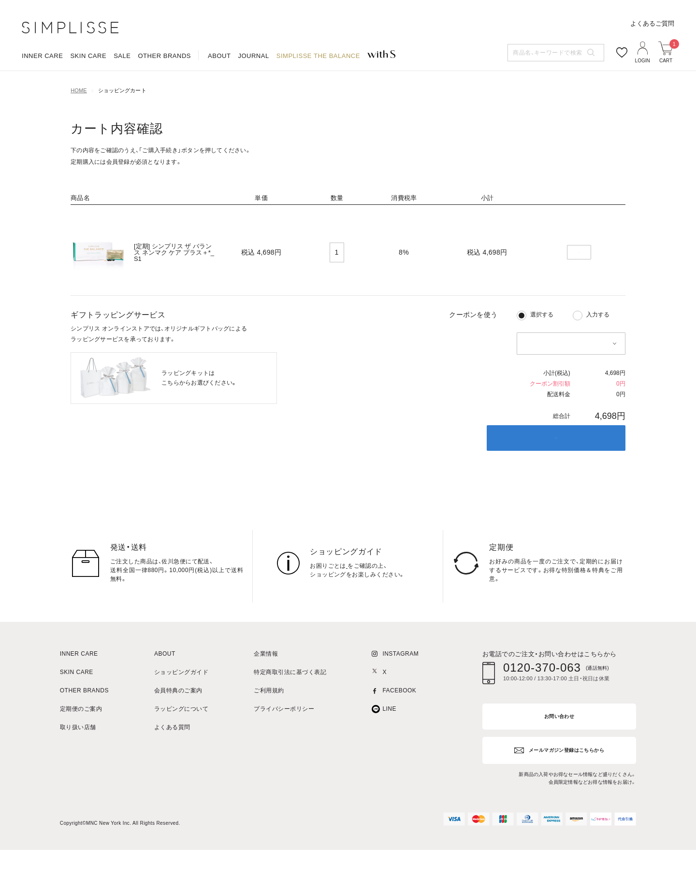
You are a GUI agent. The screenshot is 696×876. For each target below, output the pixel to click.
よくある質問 (172, 758)
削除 (579, 283)
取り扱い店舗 (78, 758)
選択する (541, 345)
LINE (389, 739)
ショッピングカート (122, 121)
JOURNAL (253, 94)
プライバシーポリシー (284, 739)
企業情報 (266, 684)
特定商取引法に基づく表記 (290, 703)
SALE (122, 94)
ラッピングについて (181, 739)
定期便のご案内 (81, 739)
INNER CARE (42, 94)
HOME (79, 121)
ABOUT (219, 94)
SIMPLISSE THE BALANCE (318, 94)
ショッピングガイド (181, 703)
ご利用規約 (269, 721)
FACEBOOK (399, 721)
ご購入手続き (556, 468)
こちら (355, 596)
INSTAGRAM (400, 684)
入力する (597, 345)
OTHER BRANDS (164, 94)
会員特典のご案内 (178, 721)
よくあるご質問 (652, 61)
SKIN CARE (88, 94)
